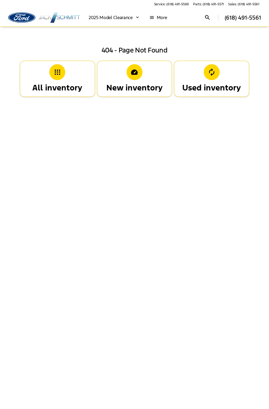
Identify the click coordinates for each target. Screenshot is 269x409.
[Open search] (207, 17)
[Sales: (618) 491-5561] (244, 4)
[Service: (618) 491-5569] (171, 4)
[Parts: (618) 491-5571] (208, 4)
